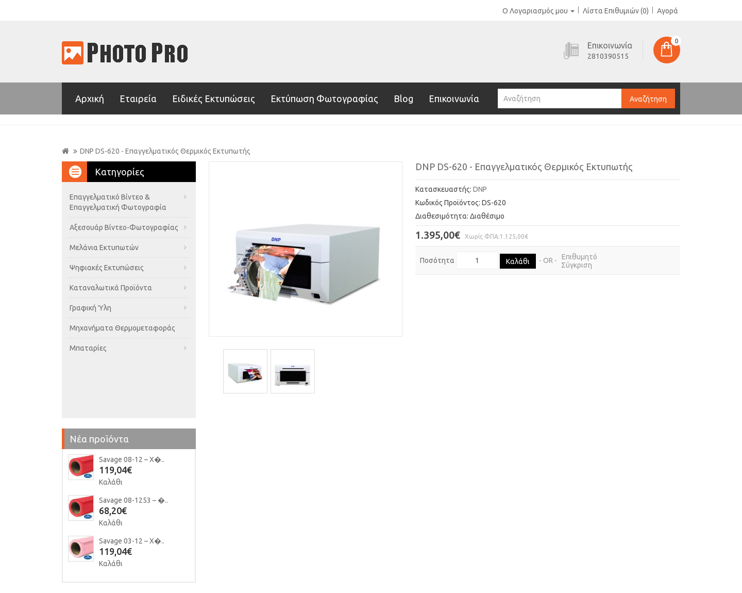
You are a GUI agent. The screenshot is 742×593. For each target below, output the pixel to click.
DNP (480, 189)
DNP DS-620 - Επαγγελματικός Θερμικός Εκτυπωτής (165, 151)
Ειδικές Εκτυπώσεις (213, 98)
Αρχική (89, 98)
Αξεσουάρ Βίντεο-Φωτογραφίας (124, 227)
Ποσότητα (437, 260)
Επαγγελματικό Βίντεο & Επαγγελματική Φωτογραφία (118, 202)
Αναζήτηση (648, 99)
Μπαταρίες (88, 348)
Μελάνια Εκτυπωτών (104, 247)
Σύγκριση (576, 265)
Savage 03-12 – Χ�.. (131, 541)
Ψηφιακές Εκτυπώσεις (107, 267)
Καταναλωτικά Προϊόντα (111, 288)
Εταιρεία (138, 98)
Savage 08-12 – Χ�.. (131, 459)
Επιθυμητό (579, 257)
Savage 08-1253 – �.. (133, 500)
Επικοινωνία (454, 98)
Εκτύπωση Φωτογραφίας (324, 98)
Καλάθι (111, 482)
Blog (403, 98)
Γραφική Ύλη (90, 308)
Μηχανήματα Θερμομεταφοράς (122, 328)
